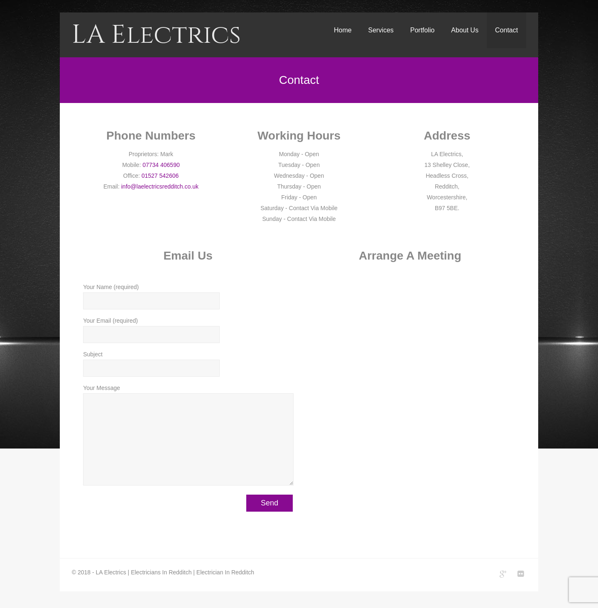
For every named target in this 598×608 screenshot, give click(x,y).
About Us (464, 30)
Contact (506, 30)
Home (343, 30)
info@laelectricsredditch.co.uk (160, 186)
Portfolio (422, 30)
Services (381, 30)
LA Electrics (156, 34)
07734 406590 (161, 165)
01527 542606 (160, 175)
